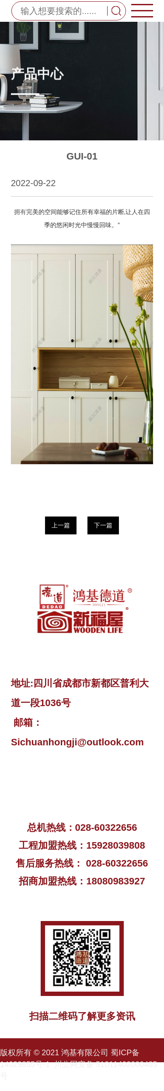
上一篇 (60, 525)
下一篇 (103, 525)
